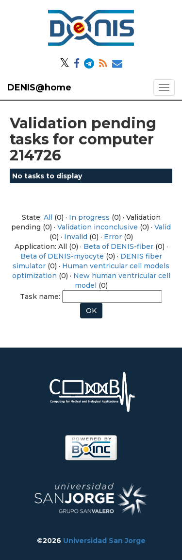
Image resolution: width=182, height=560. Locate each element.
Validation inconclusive (97, 227)
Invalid (75, 236)
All (48, 217)
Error (113, 236)
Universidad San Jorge (104, 540)
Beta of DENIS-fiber (118, 246)
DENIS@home (39, 87)
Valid (162, 227)
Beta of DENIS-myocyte (62, 256)
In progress (89, 217)
